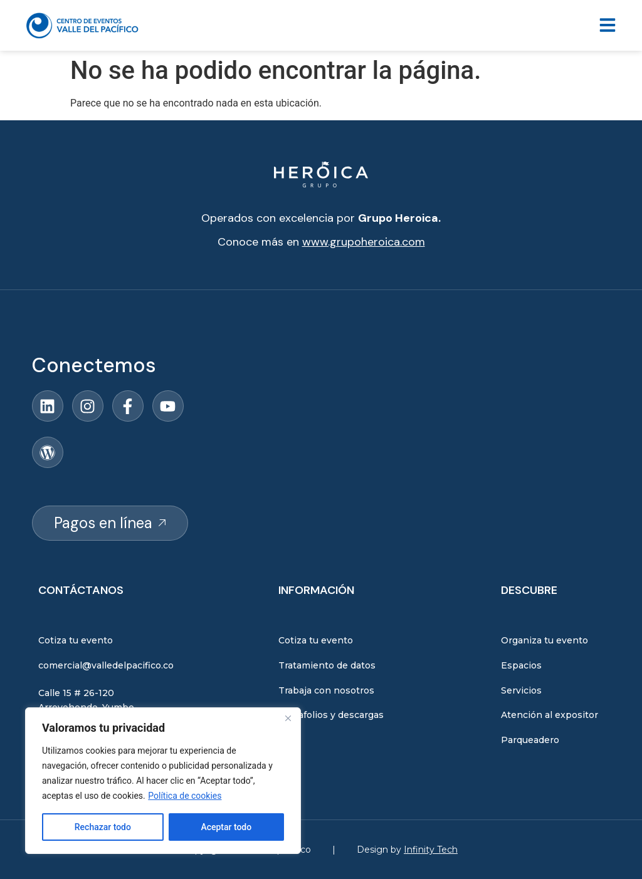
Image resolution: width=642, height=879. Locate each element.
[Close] (287, 718)
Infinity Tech (431, 849)
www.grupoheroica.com (363, 241)
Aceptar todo (226, 827)
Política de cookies (184, 796)
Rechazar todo (103, 827)
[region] (163, 780)
